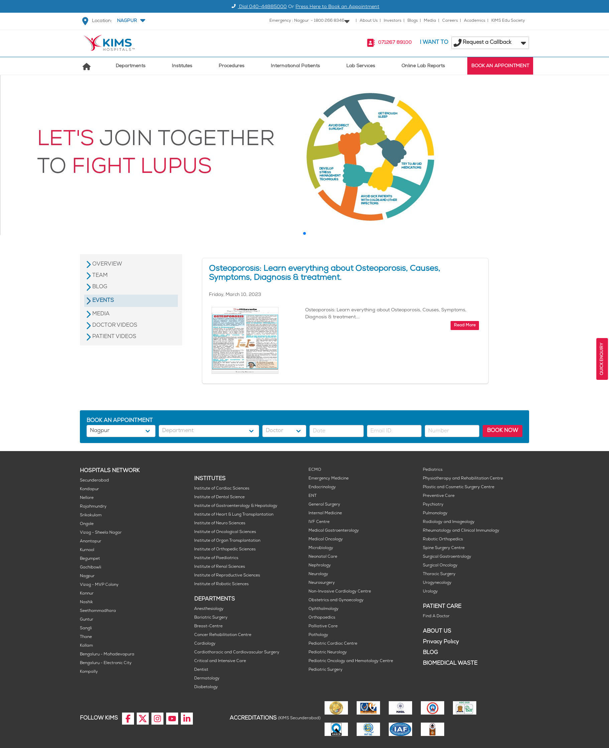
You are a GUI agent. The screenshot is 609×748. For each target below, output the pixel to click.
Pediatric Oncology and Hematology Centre (351, 661)
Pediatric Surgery (326, 669)
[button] (130, 21)
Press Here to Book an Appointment (337, 7)
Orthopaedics (322, 617)
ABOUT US (437, 631)
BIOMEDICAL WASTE (450, 663)
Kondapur (89, 489)
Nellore (87, 498)
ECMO (315, 469)
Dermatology (207, 678)
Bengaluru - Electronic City (106, 663)
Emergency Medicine (329, 478)
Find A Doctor (436, 616)
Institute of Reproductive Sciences (227, 575)
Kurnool (87, 550)
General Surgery (324, 504)
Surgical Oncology (440, 565)
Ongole (87, 524)
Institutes (182, 66)
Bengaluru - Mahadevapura (107, 654)
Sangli (86, 628)
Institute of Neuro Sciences (219, 523)
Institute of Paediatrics (216, 558)
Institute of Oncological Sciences (225, 532)
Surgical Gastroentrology (447, 556)
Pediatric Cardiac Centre (333, 643)
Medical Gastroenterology (334, 530)
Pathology (318, 635)
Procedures (231, 66)
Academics (474, 20)
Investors (392, 20)
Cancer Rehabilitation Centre (222, 635)
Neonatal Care (323, 556)
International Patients (295, 66)
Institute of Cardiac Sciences (221, 488)
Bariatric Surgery (211, 617)
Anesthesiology (209, 609)
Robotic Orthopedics (443, 539)
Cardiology (205, 643)
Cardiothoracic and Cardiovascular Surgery (236, 652)
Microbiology (321, 548)
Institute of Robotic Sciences (221, 584)
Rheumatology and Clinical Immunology (461, 530)
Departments (130, 66)
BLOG (430, 653)
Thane (86, 637)
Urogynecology (437, 582)
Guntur (86, 619)
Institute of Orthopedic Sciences (225, 549)
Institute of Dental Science (219, 497)
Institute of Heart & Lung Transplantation (233, 514)
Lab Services (360, 66)
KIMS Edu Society (508, 20)
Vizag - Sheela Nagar (101, 532)
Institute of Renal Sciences (219, 566)
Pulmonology (435, 513)
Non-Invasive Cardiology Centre (340, 591)
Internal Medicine (325, 513)
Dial (258, 7)
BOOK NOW (502, 431)
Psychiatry (433, 504)
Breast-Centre (208, 626)
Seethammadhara (98, 611)
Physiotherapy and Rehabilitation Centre (463, 478)
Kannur (87, 593)
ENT (313, 496)
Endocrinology (322, 487)
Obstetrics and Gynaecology (336, 600)
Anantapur (90, 541)
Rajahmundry (93, 506)
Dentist (201, 669)
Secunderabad (94, 480)
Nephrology (320, 565)
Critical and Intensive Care (220, 661)
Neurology (318, 574)
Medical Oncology (326, 539)
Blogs (412, 20)
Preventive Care (439, 496)
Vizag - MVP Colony (99, 584)
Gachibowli (90, 567)
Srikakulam (91, 515)
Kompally (89, 671)
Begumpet (90, 558)
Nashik (86, 602)
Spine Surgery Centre (444, 548)
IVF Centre (319, 522)
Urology (430, 591)
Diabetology (206, 687)
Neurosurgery (322, 582)
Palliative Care (323, 626)
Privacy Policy (441, 642)
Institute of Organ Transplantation (227, 540)
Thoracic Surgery (439, 574)
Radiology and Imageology (449, 522)
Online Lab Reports (423, 66)
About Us (369, 20)
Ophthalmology (324, 609)
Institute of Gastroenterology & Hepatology (235, 506)
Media (430, 20)
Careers (450, 20)
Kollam (86, 645)
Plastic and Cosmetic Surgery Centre (458, 487)
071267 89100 (395, 43)
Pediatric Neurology (328, 652)
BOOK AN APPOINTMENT (500, 66)
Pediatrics (433, 469)
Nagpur (87, 576)
